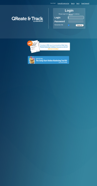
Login (58, 17)
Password (60, 21)
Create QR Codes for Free (63, 3)
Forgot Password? (85, 3)
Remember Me (59, 25)
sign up (71, 14)
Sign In (77, 3)
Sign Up (72, 3)
